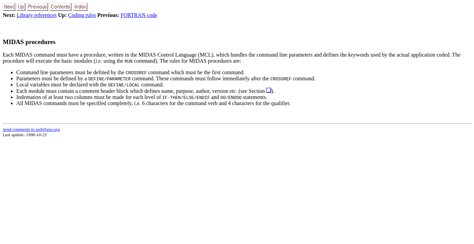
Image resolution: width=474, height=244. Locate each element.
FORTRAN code (139, 15)
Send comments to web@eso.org (31, 129)
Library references (37, 15)
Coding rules (82, 15)
